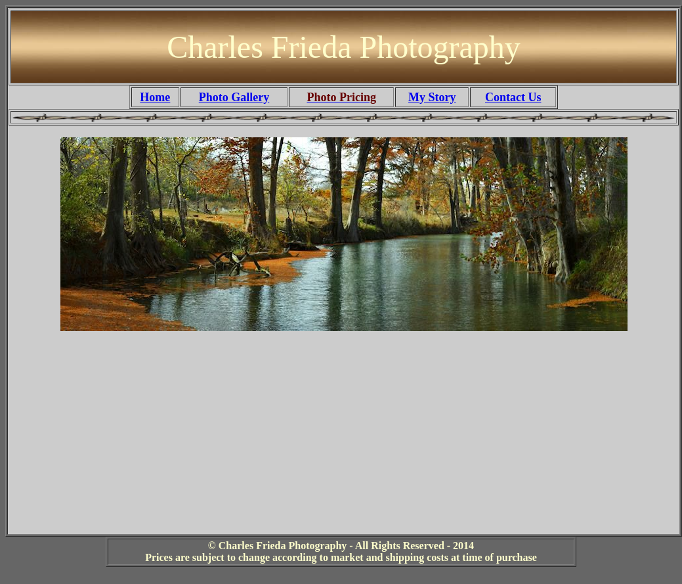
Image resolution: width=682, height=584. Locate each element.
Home (155, 97)
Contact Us (513, 97)
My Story (432, 97)
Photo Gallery (234, 97)
